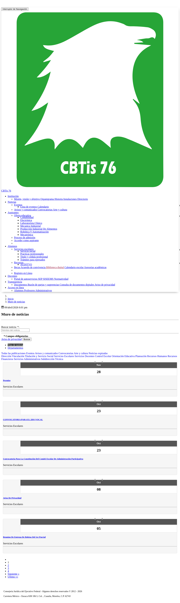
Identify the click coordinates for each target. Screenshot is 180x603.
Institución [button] (13, 196)
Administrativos (43, 290)
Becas (17, 267)
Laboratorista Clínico (31, 223)
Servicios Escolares (64, 356)
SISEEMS (48, 279)
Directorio (82, 199)
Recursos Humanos (157, 356)
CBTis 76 (6, 190)
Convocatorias (45, 209)
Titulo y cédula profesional (34, 256)
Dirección (6, 356)
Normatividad (61, 279)
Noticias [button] (12, 202)
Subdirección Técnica (52, 359)
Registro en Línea (23, 273)
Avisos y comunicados (26, 209)
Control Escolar (103, 356)
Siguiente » (13, 574)
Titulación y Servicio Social (39, 356)
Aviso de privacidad (105, 284)
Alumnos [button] (12, 246)
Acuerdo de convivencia (33, 267)
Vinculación (18, 356)
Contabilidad (27, 217)
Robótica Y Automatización (34, 231)
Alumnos (19, 290)
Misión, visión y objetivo (27, 199)
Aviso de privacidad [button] (11, 339)
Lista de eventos (29, 206)
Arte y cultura (60, 209)
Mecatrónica (26, 234)
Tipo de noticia (15, 345)
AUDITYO (26, 264)
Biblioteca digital (55, 267)
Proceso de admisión (24, 237)
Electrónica (26, 220)
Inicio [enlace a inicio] (11, 298)
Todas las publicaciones (13, 353)
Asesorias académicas (95, 267)
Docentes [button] (12, 276)
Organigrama (47, 199)
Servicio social (27, 251)
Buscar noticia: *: (10, 327)
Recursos (18, 262)
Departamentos (15, 347)
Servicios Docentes (85, 356)
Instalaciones (70, 199)
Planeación (141, 356)
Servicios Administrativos (27, 359)
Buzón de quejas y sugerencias (44, 284)
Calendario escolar (74, 267)
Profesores (29, 290)
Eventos (18, 204)
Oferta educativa (22, 215)
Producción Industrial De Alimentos (38, 229)
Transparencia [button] (15, 281)
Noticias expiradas (98, 353)
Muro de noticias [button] (16, 301)
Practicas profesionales (32, 254)
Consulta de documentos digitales (77, 284)
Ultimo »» (13, 576)
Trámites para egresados (32, 259)
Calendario (43, 206)
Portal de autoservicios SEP (28, 279)
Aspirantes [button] (13, 212)
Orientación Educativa (123, 356)
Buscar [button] (27, 339)
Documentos (21, 284)
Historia (59, 199)
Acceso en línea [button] (16, 287)
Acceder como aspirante (26, 240)
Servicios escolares (24, 249)
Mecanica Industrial (30, 226)
